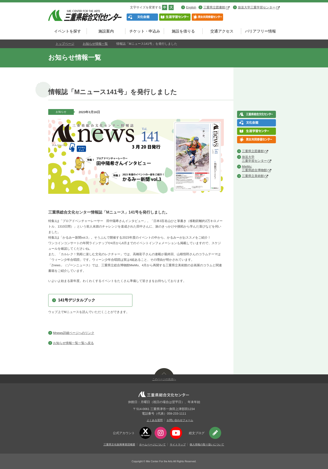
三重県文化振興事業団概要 (119, 444)
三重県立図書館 (216, 7)
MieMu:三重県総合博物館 (254, 168)
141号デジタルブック (76, 300)
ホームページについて (152, 444)
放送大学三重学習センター (259, 7)
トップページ (64, 44)
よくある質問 (155, 420)
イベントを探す (67, 31)
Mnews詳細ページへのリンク (73, 333)
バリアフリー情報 (260, 31)
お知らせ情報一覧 (95, 44)
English (191, 7)
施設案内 (106, 31)
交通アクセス (221, 31)
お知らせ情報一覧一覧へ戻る (73, 343)
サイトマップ (178, 444)
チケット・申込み (144, 31)
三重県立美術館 (253, 176)
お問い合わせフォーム (180, 420)
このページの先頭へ (164, 379)
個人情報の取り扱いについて (207, 444)
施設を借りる (183, 31)
